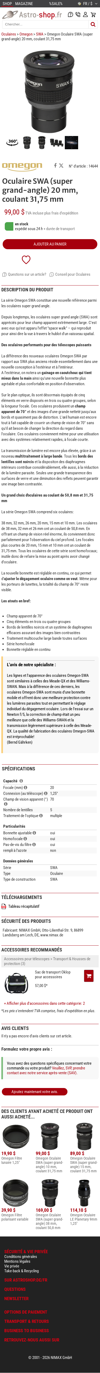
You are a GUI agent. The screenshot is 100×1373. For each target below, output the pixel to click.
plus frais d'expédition (61, 213)
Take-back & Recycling (21, 1271)
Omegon (26, 34)
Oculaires (8, 34)
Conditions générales (20, 1256)
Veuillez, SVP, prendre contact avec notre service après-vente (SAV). (46, 1070)
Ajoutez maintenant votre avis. (34, 1091)
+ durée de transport (59, 228)
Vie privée (11, 1266)
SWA (39, 34)
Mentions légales (17, 1261)
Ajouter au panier (50, 244)
